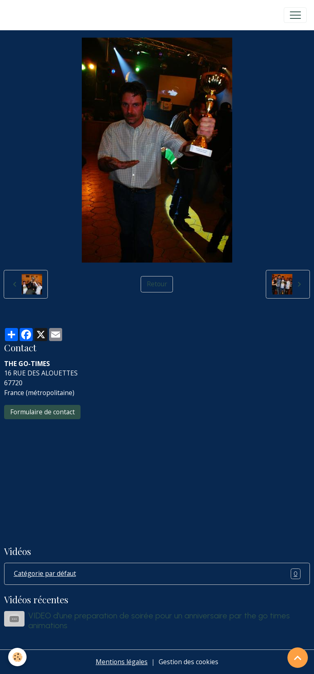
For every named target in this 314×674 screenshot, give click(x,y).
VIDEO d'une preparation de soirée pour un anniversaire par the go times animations (159, 620)
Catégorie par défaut (157, 573)
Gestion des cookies (188, 661)
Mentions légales (122, 661)
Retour (157, 283)
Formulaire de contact (42, 411)
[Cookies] (17, 657)
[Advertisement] (157, 477)
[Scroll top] (297, 657)
